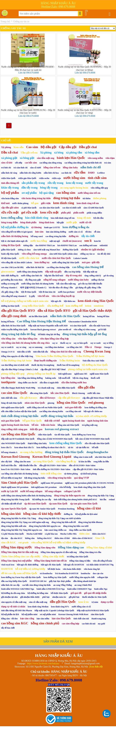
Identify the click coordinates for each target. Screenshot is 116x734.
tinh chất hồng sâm (51, 473)
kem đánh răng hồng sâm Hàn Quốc (90, 487)
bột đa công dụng (80, 378)
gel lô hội (102, 329)
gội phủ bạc (74, 597)
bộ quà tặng (46, 192)
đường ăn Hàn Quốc (10, 306)
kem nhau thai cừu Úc (24, 447)
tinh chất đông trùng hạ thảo (19, 416)
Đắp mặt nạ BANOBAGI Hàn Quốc (93, 610)
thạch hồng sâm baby (37, 443)
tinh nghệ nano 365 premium (44, 487)
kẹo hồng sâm (8, 378)
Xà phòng (46, 152)
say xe (55, 343)
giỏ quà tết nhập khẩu (95, 593)
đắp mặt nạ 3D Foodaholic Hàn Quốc (18, 439)
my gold (101, 623)
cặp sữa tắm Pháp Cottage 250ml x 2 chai (19, 369)
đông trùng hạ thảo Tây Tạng (101, 495)
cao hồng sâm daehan (54, 347)
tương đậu (28, 245)
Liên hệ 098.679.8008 (28, 72)
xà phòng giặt (9, 158)
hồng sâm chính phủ (45, 623)
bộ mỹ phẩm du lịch (10, 614)
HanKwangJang (99, 618)
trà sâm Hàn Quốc (78, 325)
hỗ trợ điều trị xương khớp (30, 569)
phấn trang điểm (94, 213)
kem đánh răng (63, 203)
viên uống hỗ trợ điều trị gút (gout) (17, 232)
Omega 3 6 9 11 (8, 352)
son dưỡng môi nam (88, 245)
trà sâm (107, 163)
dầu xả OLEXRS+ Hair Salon (82, 465)
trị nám (95, 602)
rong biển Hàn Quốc (33, 305)
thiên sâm (84, 533)
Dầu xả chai (9, 152)
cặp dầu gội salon (10, 207)
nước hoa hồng (38, 241)
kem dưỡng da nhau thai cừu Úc (51, 447)
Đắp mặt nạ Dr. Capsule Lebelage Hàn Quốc (54, 610)
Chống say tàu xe (21, 21)
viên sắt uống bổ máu (102, 561)
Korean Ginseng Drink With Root (73, 614)
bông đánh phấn (28, 222)
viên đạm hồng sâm (27, 338)
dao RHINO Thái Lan (45, 245)
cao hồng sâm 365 (74, 347)
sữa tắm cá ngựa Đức (49, 382)
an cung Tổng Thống (62, 585)
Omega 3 (108, 347)
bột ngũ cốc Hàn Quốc (51, 565)
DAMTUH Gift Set (38, 581)
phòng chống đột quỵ (12, 373)
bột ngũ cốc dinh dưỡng (27, 565)
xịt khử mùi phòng (88, 474)
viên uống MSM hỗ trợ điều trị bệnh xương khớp (58, 542)
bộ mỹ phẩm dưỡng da (14, 227)
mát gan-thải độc (73, 407)
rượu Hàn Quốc (8, 178)
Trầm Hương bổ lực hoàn (90, 356)
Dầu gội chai (88, 147)
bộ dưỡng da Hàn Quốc (95, 365)
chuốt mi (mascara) (72, 241)
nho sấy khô (6, 461)
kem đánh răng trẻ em (88, 203)
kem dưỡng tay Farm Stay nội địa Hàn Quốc (21, 577)
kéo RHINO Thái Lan (67, 245)
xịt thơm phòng (71, 474)
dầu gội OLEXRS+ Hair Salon (52, 465)
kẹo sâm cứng (27, 618)
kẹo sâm (39, 231)
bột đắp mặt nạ (90, 272)
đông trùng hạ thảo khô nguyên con (45, 526)
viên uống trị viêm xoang (85, 329)
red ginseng (96, 402)
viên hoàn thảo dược (72, 569)
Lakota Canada (80, 258)
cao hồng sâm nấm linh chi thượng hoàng (19, 474)
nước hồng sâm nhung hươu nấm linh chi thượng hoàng (26, 495)
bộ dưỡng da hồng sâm (37, 593)
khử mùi (5, 203)
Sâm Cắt (100, 538)
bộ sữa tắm (98, 218)
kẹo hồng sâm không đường (30, 378)
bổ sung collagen (53, 491)
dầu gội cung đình (13, 316)
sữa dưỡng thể (55, 305)
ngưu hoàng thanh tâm (73, 420)
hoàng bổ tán (89, 316)
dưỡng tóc (74, 236)
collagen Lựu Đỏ (72, 491)
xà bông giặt (27, 158)
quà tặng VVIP (81, 478)
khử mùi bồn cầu (9, 465)
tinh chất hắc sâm (9, 398)
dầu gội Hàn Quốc (63, 601)
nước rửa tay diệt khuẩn (89, 292)
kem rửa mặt (49, 212)
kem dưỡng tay (42, 262)
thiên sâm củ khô (62, 538)
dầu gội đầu (86, 387)
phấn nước (78, 212)
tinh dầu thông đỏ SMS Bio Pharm (16, 610)
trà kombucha (46, 573)
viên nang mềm (95, 158)
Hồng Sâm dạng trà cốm (90, 552)
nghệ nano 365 (80, 374)
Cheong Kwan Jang (96, 351)
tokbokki (104, 245)
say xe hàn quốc (81, 343)
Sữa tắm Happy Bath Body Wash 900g (18, 388)
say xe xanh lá (7, 347)
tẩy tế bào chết (8, 628)
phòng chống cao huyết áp (41, 373)
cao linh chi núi (88, 623)
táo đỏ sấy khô (103, 254)
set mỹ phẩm (29, 192)
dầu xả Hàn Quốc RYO (54, 310)
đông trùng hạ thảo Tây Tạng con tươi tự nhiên (59, 518)
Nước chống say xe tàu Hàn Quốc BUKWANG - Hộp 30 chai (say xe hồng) (84, 68)
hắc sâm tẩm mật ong (66, 284)
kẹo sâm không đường (56, 232)
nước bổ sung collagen (31, 491)
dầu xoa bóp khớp (72, 272)
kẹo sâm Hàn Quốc (61, 618)
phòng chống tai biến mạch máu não (88, 369)
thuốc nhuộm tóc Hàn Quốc (94, 597)
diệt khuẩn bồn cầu (28, 465)
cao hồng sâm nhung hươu (51, 411)
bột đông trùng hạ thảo (34, 478)
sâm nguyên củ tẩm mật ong (13, 602)
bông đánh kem (46, 222)
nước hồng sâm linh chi (31, 275)
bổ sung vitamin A (9, 452)
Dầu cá (88, 347)
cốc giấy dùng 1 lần (10, 292)
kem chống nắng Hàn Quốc (65, 443)
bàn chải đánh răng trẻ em (63, 218)
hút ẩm (103, 499)
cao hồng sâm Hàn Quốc (18, 434)
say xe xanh (95, 343)
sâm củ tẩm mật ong (38, 602)
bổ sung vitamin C (9, 287)
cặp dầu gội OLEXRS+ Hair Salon (88, 469)
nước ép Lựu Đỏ (9, 491)
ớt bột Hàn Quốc (8, 258)
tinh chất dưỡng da (9, 275)
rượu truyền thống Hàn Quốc (14, 329)
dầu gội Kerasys (28, 397)
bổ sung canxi (37, 236)
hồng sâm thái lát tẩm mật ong (66, 351)
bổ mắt (95, 447)
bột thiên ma (69, 301)
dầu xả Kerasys (47, 398)
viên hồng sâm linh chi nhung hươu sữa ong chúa (25, 343)
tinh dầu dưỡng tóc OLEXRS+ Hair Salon (51, 469)
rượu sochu (44, 178)
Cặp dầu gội (67, 147)
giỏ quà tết (76, 593)
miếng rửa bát (97, 280)
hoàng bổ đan (103, 316)
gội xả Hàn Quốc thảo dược (92, 310)
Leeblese (101, 173)
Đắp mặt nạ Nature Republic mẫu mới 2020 (48, 325)
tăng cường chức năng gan (14, 429)
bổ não (35, 425)
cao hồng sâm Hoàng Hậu (58, 267)
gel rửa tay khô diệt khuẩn (90, 284)
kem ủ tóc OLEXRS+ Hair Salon (15, 469)
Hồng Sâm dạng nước (16, 547)
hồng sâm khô (11, 514)
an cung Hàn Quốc (43, 461)
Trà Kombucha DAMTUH (66, 573)
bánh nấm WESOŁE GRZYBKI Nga (17, 589)
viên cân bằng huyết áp (63, 296)
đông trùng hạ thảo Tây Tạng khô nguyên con (21, 530)
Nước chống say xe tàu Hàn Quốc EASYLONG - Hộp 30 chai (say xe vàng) (84, 111)
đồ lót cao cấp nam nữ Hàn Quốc (19, 573)
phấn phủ (66, 212)
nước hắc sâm (94, 393)
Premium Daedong (66, 509)
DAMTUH (7, 569)
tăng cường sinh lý (92, 275)
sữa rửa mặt (10, 212)
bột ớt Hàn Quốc (28, 292)
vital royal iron (7, 565)
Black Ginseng (78, 393)
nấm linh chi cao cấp (10, 585)
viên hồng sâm (8, 338)
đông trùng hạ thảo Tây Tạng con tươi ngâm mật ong (25, 522)
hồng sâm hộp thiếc (53, 556)
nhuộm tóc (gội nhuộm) (92, 249)
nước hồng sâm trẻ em (89, 193)
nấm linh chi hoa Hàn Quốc (13, 325)
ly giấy (32, 296)
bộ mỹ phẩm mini (29, 614)
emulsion (99, 305)
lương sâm (30, 538)
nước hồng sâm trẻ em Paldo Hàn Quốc (44, 407)
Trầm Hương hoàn (69, 360)
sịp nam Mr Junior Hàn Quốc (42, 509)
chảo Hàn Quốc (45, 434)
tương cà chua (24, 249)
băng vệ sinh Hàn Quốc (11, 403)
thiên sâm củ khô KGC (82, 538)
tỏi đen (88, 232)
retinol (112, 499)
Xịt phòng (6, 147)
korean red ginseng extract (62, 429)
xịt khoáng (36, 227)
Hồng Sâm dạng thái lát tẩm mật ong (19, 552)
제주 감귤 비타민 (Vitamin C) (33, 287)
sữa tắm (79, 172)
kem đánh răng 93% (60, 606)
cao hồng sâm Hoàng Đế (88, 267)
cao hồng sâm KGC (14, 623)
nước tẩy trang (94, 182)
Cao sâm (32, 147)
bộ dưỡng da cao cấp (41, 499)
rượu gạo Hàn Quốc (27, 178)
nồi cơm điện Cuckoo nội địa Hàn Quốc (19, 411)
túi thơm (86, 198)
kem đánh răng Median (38, 606)
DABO (91, 172)
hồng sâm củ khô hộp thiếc (42, 514)
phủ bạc (46, 597)
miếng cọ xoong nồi (10, 284)
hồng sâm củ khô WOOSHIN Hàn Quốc (55, 439)
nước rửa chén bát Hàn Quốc (56, 258)
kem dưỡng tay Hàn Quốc (55, 577)
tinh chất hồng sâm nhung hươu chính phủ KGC (75, 499)
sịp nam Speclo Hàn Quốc (14, 508)
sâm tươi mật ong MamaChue (46, 249)
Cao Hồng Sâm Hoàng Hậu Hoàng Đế (41, 321)
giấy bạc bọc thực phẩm (60, 581)
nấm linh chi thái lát (35, 267)
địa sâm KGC (16, 538)
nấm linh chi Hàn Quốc (65, 316)
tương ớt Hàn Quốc (11, 245)
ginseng (51, 403)
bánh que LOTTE (52, 227)
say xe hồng (108, 343)
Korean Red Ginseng (15, 456)
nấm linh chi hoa (51, 173)
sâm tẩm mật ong (45, 158)
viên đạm (109, 158)
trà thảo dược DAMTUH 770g (99, 565)
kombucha (85, 573)
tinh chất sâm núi (81, 618)
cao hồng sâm (65, 192)
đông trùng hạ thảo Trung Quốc (15, 499)
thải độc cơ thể (52, 420)
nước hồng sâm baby (78, 279)
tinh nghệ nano (65, 374)
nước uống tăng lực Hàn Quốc (65, 262)
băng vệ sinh (84, 217)
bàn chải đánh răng (36, 217)
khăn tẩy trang (10, 187)
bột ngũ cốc (56, 301)
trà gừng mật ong (89, 425)
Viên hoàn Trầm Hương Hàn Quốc (55, 356)
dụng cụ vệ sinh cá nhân (13, 606)
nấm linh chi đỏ (90, 167)
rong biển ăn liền (101, 461)
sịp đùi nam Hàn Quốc (35, 503)
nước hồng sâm (74, 178)
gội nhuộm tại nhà (9, 597)
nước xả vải (85, 222)
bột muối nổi (64, 378)
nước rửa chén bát (29, 258)
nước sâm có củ (76, 232)
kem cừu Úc (6, 447)
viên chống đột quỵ (99, 188)
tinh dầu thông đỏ (10, 183)
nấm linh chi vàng (9, 173)
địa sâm (4, 538)
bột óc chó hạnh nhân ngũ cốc (14, 241)
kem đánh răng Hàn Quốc (96, 301)
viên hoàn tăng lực (92, 569)
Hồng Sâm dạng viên (45, 547)
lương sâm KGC (44, 538)
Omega (98, 347)
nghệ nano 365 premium (51, 483)
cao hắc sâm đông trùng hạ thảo (36, 585)
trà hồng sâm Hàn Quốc (77, 556)
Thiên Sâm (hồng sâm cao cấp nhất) (20, 556)
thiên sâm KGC (99, 534)
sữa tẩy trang (55, 182)
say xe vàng (21, 347)
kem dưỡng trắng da (76, 227)
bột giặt (60, 222)
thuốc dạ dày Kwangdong (42, 365)
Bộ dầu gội (48, 147)
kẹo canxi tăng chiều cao (55, 530)
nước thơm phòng (20, 203)
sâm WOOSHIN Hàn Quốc (13, 443)
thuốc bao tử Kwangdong (68, 365)
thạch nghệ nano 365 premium (14, 487)
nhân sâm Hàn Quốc (35, 403)
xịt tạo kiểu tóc (82, 447)
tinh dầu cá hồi (24, 352)
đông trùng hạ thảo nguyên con (69, 495)
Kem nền (18, 147)
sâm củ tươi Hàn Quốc (93, 208)
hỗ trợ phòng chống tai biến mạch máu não (24, 301)
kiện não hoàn (48, 425)
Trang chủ (5, 21)
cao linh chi (66, 173)
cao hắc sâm (31, 162)
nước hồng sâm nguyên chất (82, 577)
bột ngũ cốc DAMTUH (74, 565)
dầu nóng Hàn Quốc (39, 393)
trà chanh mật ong (46, 388)
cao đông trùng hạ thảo (56, 236)
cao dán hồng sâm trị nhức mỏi (15, 365)
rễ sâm (97, 232)
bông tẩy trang (48, 187)
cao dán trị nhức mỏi (71, 208)
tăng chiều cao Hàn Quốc (80, 530)
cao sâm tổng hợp (70, 623)
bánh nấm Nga (100, 589)
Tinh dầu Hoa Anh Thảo (93, 361)
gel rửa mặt (29, 212)
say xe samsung (35, 347)
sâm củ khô (6, 162)
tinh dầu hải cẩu (40, 352)
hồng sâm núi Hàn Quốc (68, 425)
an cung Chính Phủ (83, 585)
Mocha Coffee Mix (68, 534)
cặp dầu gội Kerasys (69, 397)
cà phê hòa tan (51, 534)
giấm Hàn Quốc (8, 249)
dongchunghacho (97, 452)
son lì (88, 240)
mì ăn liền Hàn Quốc (38, 316)
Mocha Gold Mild (34, 534)
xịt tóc (70, 447)
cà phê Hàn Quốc (29, 208)
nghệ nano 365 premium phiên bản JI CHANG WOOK (89, 483)
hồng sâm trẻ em (52, 167)
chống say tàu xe (87, 254)
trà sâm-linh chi (20, 167)
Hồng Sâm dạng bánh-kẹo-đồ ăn (50, 560)
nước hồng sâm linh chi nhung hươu (37, 284)
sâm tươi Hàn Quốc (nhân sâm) (63, 254)
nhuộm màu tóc (59, 597)
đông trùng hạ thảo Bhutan (90, 522)
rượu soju (56, 178)
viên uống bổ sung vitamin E (13, 296)
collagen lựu (102, 577)
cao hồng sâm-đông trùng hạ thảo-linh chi (83, 163)
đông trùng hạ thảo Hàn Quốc (64, 452)
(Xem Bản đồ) (96, 666)
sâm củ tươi (35, 167)
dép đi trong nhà (74, 275)
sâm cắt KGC (8, 542)
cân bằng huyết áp (66, 461)
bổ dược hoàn (54, 569)
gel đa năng (109, 275)
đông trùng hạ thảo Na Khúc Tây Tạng (18, 518)
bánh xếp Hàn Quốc (10, 254)
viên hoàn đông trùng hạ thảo (36, 198)
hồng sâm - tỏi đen (9, 618)
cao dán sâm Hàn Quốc (49, 208)
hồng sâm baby (70, 167)
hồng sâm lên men (22, 461)
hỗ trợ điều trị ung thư (11, 478)
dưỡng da (68, 514)
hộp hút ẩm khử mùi (54, 275)
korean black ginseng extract (43, 329)
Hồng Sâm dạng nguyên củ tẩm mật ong (59, 552)
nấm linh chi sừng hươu (30, 173)
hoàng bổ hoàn (7, 321)
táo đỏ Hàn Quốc (62, 434)
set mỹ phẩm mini (48, 614)
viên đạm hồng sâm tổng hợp (54, 338)
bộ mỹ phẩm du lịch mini (86, 514)
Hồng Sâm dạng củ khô (99, 547)
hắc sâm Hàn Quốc (60, 393)
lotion (88, 305)
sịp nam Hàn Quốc (58, 503)
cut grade (23, 542)
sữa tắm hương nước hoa (73, 382)
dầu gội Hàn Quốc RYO (18, 310)
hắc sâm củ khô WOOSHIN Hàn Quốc (92, 439)
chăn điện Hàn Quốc (66, 388)
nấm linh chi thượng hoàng (14, 236)
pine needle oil (65, 329)
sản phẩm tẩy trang (33, 182)
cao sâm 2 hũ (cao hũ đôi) (12, 267)
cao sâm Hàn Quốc (14, 393)
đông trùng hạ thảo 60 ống (18, 334)
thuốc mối (95, 378)
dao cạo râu (98, 573)
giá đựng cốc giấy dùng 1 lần (88, 287)
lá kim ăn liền (85, 461)
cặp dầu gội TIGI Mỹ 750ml (52, 369)
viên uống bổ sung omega (34, 254)
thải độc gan (36, 429)
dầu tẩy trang (29, 187)
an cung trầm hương (31, 452)
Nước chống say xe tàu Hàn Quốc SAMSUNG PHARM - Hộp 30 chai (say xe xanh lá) (28, 68)
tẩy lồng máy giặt (33, 280)
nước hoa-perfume (66, 292)
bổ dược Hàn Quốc (59, 593)
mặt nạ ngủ (54, 241)
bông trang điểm (9, 222)
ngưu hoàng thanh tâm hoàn (15, 425)
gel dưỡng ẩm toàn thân (12, 280)
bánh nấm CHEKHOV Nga (79, 589)
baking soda (50, 378)
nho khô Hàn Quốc (103, 457)
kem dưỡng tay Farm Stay (84, 434)
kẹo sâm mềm (43, 618)
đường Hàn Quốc (70, 249)
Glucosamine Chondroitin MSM (82, 321)
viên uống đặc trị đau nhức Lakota (16, 262)
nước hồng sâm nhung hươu (29, 272)
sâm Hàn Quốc (97, 614)
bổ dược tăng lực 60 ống (49, 334)
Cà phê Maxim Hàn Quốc (12, 534)
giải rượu (46, 203)
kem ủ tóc (83, 602)
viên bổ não (43, 296)
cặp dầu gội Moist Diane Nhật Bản (97, 398)
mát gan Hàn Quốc (10, 420)
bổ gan (34, 203)
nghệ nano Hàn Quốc (99, 374)
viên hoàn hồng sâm (10, 198)
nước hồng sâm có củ (81, 606)
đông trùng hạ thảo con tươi (75, 526)
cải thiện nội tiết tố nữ (11, 504)
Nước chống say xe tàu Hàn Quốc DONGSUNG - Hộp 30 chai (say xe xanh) (28, 111)
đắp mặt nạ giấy (53, 271)
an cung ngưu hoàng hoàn (74, 187)
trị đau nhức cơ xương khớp (91, 416)
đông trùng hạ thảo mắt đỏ (63, 522)
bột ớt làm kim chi (47, 292)
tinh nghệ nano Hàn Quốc (12, 407)
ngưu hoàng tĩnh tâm (97, 420)
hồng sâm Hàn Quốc (71, 402)
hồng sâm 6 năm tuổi (83, 457)
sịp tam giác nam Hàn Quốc (84, 503)
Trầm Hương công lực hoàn (16, 360)
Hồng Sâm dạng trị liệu (79, 561)
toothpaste (8, 382)
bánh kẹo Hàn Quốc (71, 158)
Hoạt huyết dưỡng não (45, 360)
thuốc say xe (65, 343)
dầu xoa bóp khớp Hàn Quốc (14, 581)
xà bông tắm (92, 152)
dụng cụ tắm (107, 602)
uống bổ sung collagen (54, 279)
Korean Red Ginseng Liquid (51, 456)
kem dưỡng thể (74, 305)
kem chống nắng (12, 217)
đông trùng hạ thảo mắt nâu (13, 526)
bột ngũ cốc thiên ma (93, 411)
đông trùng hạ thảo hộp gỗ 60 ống (85, 334)
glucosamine (7, 271)
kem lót (97, 241)
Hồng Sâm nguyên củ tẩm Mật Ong (17, 356)
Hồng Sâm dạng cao (71, 547)
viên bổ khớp (65, 487)
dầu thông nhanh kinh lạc (84, 581)
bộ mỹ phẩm (10, 192)
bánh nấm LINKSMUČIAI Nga (51, 589)
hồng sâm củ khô (89, 508)
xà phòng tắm (74, 152)
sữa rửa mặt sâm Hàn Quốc (97, 443)
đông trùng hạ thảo (66, 198)
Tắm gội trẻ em (29, 152)
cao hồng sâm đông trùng (50, 163)
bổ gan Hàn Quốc (32, 420)
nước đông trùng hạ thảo (57, 416)
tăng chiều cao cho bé (27, 382)
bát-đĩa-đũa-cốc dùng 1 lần (61, 287)
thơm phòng (99, 198)
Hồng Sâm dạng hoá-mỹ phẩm (16, 560)
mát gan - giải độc (91, 262)
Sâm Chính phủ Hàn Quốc (19, 482)
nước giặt (71, 222)
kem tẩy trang (74, 182)
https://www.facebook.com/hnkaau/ (43, 663)
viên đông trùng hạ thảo (59, 478)
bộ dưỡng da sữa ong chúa (13, 593)
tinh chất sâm (97, 178)
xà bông (58, 152)
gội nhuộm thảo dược (30, 597)
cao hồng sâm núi (73, 411)
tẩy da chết (88, 236)
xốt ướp (18, 163)
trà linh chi (6, 167)
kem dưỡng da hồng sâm (96, 407)
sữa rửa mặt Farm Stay (99, 325)
